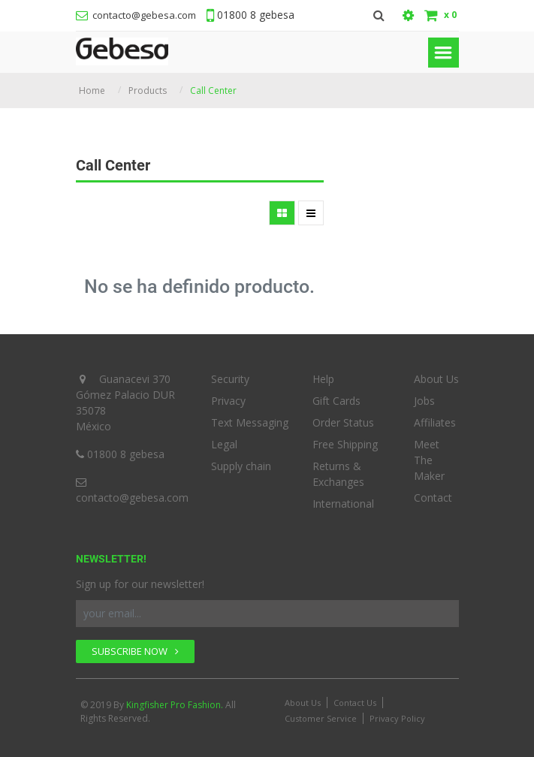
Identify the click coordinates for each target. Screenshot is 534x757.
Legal (224, 444)
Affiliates (435, 422)
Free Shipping (345, 444)
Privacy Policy (397, 718)
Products (147, 90)
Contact (433, 497)
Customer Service (321, 718)
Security (230, 379)
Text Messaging (249, 422)
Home (92, 90)
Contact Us (354, 702)
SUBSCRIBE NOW (135, 651)
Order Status (343, 422)
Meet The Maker (429, 460)
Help (323, 379)
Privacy (228, 401)
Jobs (424, 401)
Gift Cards (336, 401)
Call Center (213, 90)
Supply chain (241, 466)
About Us (436, 379)
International (343, 503)
